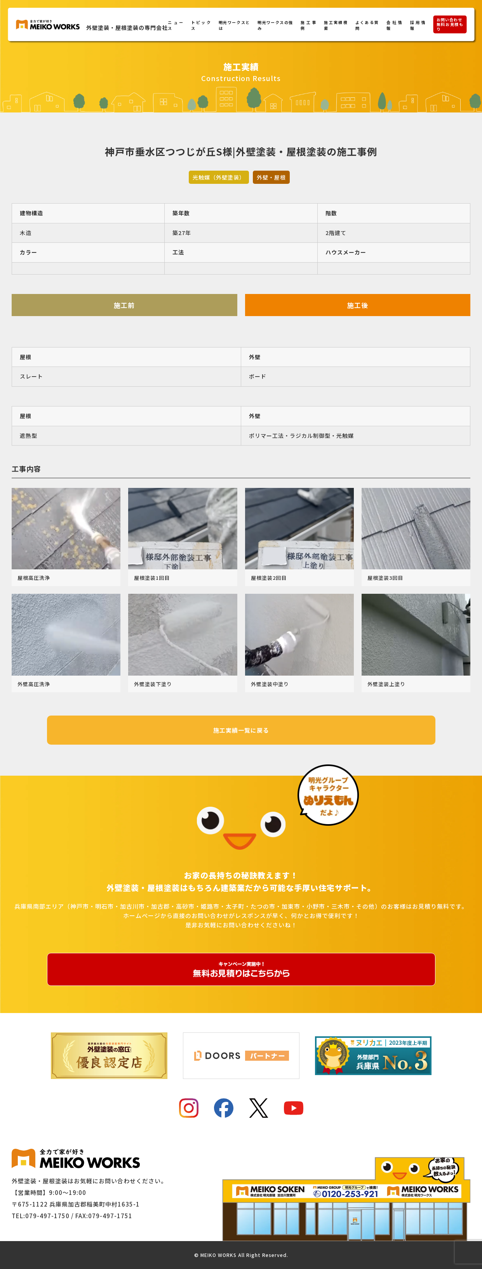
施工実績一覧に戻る (241, 730)
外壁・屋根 (271, 177)
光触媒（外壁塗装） (219, 177)
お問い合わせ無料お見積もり (450, 24)
